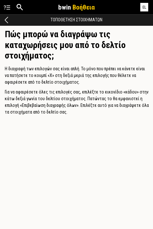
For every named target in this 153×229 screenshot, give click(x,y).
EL (144, 7)
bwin (76, 7)
